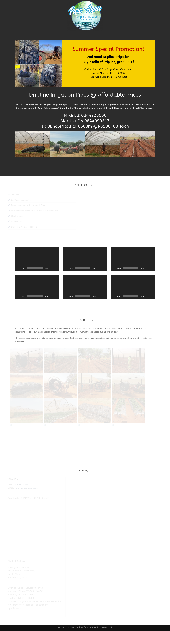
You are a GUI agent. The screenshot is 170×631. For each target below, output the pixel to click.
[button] (37, 258)
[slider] (35, 268)
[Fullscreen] (55, 268)
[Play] (18, 268)
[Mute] (51, 268)
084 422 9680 (118, 73)
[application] (37, 259)
